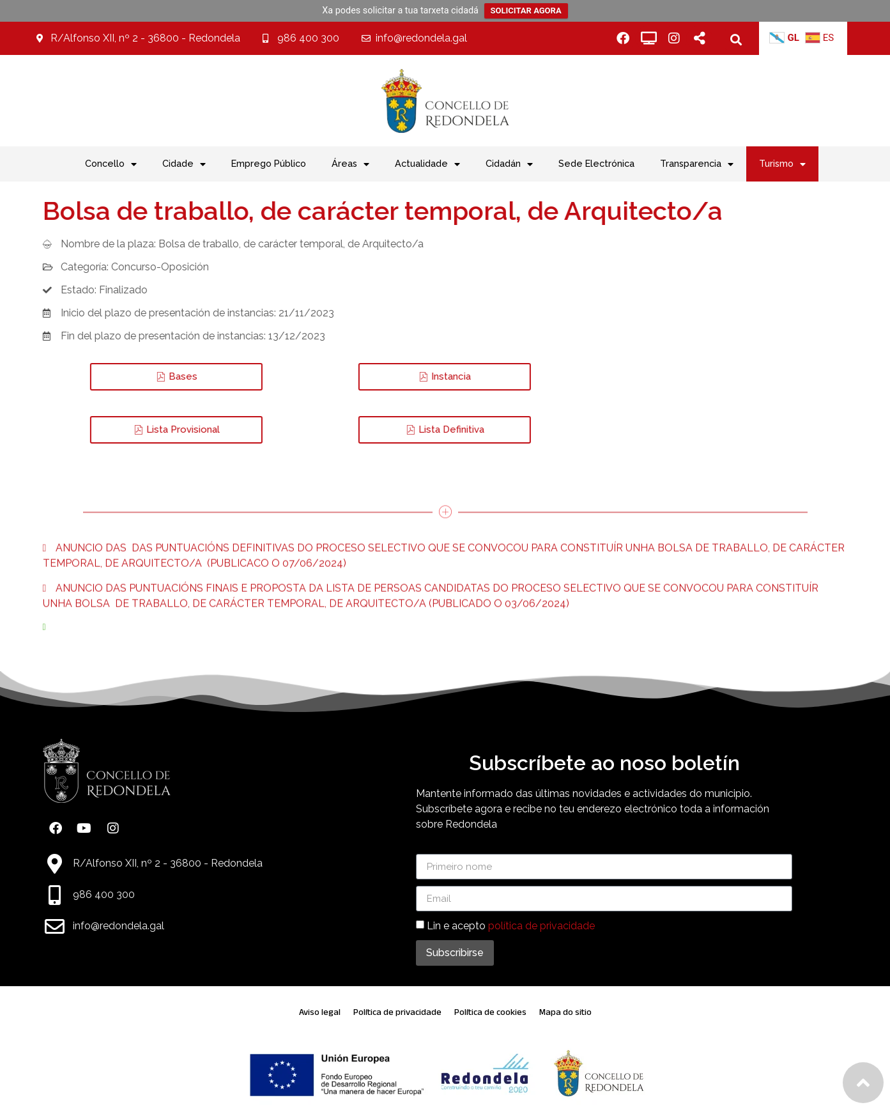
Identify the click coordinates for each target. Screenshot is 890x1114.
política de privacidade (541, 926)
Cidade (184, 164)
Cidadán (509, 164)
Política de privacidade (397, 1012)
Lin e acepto (511, 926)
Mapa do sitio (565, 1012)
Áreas (350, 164)
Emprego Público (268, 163)
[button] (735, 39)
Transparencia (696, 164)
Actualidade (427, 164)
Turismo (782, 164)
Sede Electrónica (596, 163)
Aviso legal (320, 1012)
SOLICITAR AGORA (526, 10)
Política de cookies (490, 1012)
